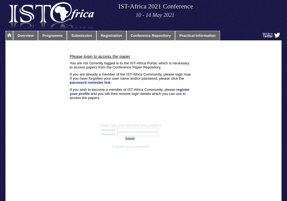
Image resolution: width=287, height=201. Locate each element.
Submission (81, 36)
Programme (52, 36)
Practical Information (197, 36)
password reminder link (90, 82)
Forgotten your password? (131, 147)
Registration (111, 36)
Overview (25, 36)
